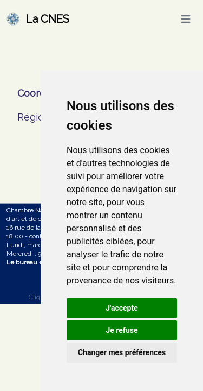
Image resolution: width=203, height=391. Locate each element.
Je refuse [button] (121, 330)
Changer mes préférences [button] (122, 352)
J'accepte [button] (122, 308)
